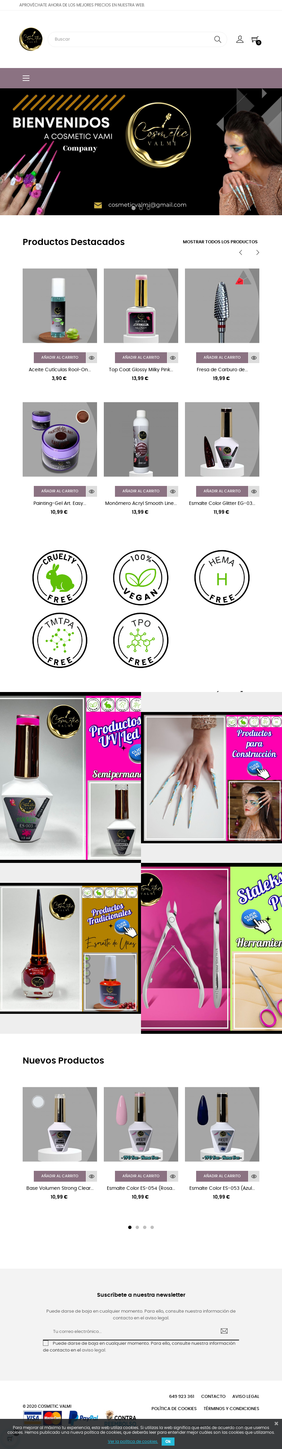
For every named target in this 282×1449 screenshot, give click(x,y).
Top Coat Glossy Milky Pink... (141, 369)
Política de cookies (174, 1409)
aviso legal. (94, 1350)
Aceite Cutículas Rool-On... (60, 369)
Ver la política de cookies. (133, 1442)
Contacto (213, 1397)
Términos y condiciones (231, 1409)
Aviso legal (245, 1397)
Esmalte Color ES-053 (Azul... (222, 1188)
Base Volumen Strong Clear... (60, 1188)
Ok (168, 1442)
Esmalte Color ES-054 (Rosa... (141, 1188)
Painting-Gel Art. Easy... (59, 503)
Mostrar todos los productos (220, 242)
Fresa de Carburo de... (222, 369)
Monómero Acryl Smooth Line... (141, 503)
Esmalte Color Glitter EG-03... (222, 503)
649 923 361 (181, 1397)
